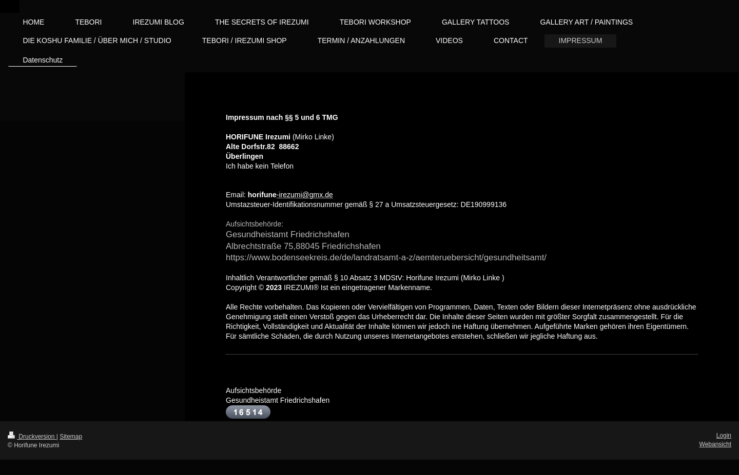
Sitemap (71, 436)
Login (723, 435)
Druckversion (32, 436)
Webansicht (715, 444)
